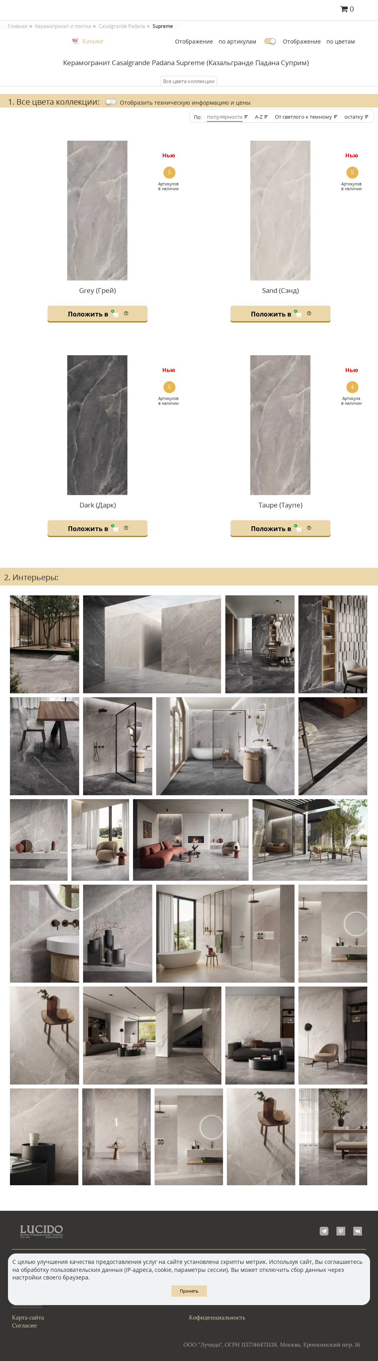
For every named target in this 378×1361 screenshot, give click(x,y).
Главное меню (367, 10)
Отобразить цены (185, 102)
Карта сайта (28, 1317)
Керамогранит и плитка (63, 26)
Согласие (24, 1325)
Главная (18, 26)
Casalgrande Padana (122, 26)
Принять (189, 1291)
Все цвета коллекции (189, 81)
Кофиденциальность (217, 1317)
